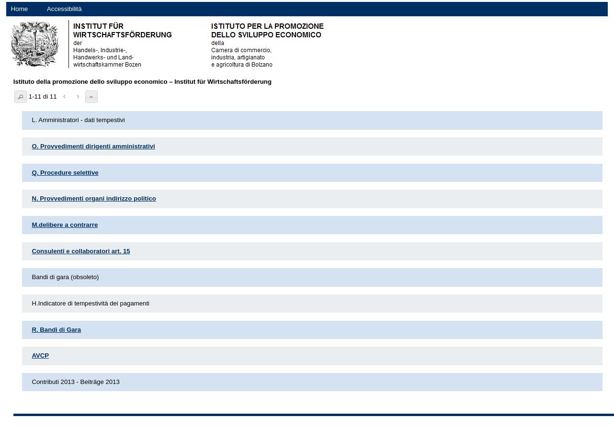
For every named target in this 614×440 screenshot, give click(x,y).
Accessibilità (64, 8)
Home (19, 8)
